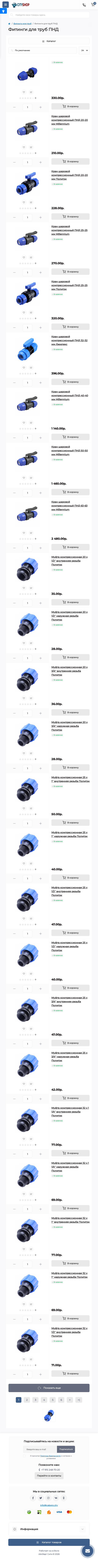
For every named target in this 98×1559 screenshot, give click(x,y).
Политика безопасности (50, 1456)
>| (79, 1399)
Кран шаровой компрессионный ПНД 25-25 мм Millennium (69, 230)
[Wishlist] (24, 92)
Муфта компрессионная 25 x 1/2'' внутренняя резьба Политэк (69, 891)
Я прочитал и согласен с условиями (49, 1457)
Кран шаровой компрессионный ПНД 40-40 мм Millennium (69, 395)
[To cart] (70, 106)
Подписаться (66, 1449)
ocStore (55, 1551)
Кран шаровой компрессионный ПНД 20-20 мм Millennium (69, 120)
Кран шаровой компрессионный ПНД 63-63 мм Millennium (69, 505)
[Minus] (14, 107)
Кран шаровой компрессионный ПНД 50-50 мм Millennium (69, 450)
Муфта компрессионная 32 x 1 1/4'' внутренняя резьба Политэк (70, 1111)
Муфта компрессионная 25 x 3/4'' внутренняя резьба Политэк (69, 1001)
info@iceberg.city (49, 1505)
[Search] (11, 15)
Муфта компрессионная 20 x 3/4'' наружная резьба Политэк (69, 726)
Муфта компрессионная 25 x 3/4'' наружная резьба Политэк (69, 1056)
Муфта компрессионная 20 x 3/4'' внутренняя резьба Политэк (69, 671)
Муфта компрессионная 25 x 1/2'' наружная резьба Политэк (69, 946)
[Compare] (31, 92)
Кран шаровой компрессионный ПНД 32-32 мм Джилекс (69, 340)
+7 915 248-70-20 (50, 1469)
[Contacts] (84, 4)
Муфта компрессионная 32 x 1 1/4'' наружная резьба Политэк (70, 1166)
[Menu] (5, 4)
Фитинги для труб (22, 23)
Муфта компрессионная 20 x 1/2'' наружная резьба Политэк (69, 616)
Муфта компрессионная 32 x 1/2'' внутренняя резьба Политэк (69, 1332)
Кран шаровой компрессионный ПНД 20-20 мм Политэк (69, 175)
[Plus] (40, 107)
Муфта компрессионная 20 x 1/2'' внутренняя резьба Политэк (69, 560)
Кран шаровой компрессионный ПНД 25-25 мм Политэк (69, 285)
